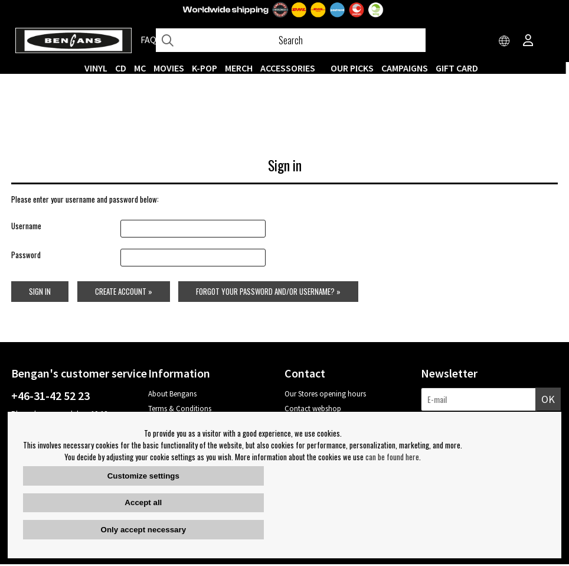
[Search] (290, 40)
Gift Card (460, 68)
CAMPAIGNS (408, 68)
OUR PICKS (355, 68)
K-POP (208, 68)
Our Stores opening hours (325, 396)
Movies (172, 68)
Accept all (143, 502)
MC (143, 68)
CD (124, 68)
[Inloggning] (528, 41)
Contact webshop (312, 410)
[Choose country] (504, 41)
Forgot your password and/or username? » (269, 293)
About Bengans (172, 396)
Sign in (40, 293)
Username (26, 228)
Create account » (123, 293)
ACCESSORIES (291, 68)
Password (26, 256)
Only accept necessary (143, 529)
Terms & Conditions (179, 410)
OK (548, 401)
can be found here (392, 457)
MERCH (242, 68)
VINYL (99, 68)
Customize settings (143, 475)
